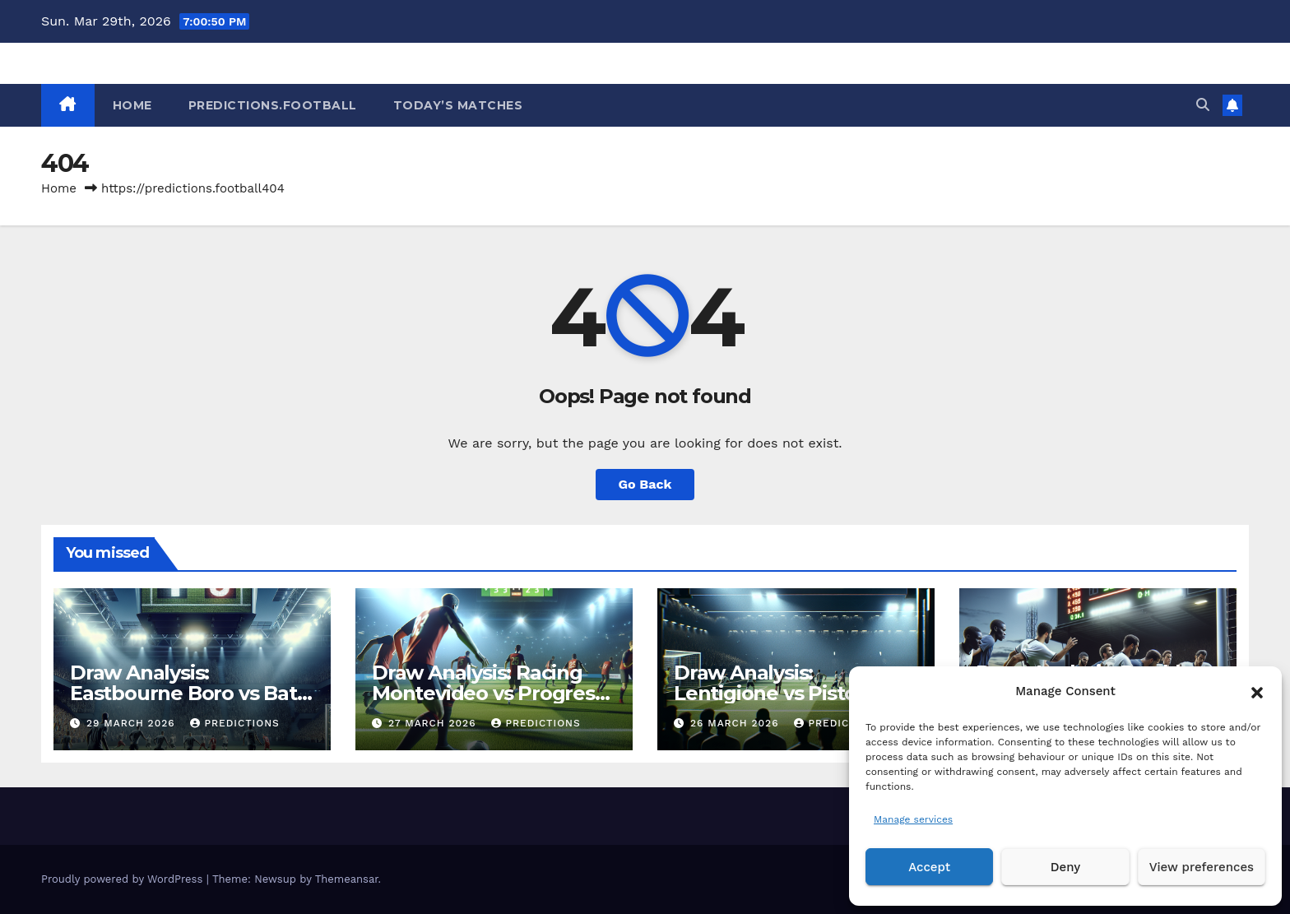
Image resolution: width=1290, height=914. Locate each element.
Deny (1065, 867)
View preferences (1201, 867)
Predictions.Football (272, 105)
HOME (132, 105)
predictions (234, 723)
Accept (929, 867)
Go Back (645, 484)
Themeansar (346, 879)
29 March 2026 (132, 723)
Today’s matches (458, 105)
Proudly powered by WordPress (123, 879)
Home (59, 188)
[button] (1257, 691)
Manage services (913, 819)
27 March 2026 (434, 723)
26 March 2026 (736, 723)
